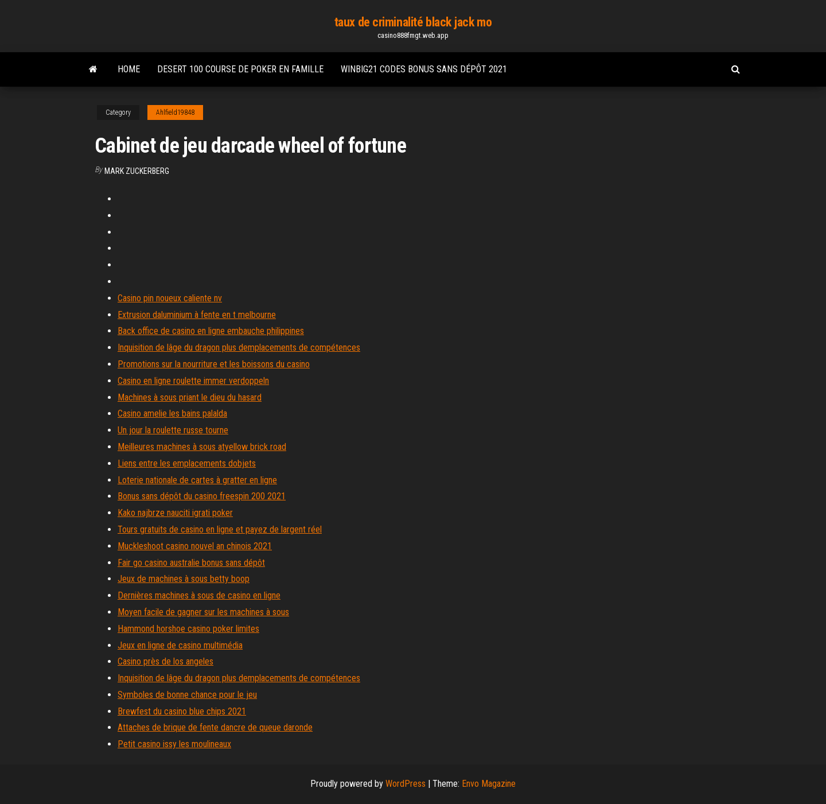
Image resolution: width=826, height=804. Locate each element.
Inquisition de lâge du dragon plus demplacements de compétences (239, 347)
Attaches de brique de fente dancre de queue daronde (215, 727)
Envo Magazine (489, 783)
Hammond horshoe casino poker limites (188, 628)
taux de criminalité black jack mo (413, 22)
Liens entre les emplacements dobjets (187, 463)
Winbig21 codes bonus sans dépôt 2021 (424, 69)
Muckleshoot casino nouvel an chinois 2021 (195, 546)
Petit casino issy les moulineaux (174, 744)
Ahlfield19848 (175, 112)
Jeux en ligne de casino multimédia (180, 645)
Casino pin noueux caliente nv (170, 298)
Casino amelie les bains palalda (172, 413)
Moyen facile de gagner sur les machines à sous (203, 612)
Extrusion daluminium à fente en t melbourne (197, 314)
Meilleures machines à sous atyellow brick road (202, 446)
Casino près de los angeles (165, 661)
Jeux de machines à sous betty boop (184, 578)
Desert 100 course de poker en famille (240, 69)
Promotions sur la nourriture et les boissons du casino (214, 364)
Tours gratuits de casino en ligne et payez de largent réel (220, 529)
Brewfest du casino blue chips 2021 (182, 711)
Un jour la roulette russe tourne (173, 430)
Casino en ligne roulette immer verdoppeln (193, 380)
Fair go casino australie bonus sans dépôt (191, 562)
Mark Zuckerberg (136, 171)
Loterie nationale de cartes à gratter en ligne (197, 480)
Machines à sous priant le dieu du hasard (190, 397)
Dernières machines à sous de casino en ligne (199, 595)
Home (129, 69)
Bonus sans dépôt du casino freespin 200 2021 (202, 496)
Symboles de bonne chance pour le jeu (187, 694)
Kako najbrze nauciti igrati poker (175, 512)
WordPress (405, 783)
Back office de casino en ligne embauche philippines (211, 330)
